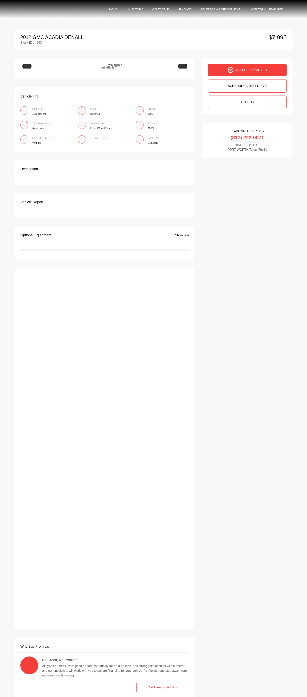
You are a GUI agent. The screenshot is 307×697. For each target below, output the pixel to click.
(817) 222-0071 (247, 137)
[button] (27, 66)
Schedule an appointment (220, 9)
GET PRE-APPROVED (247, 70)
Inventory (135, 9)
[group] (104, 66)
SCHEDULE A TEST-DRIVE (247, 86)
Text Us (247, 102)
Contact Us (161, 9)
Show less (182, 235)
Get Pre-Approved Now (162, 687)
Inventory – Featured (266, 9)
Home (113, 9)
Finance (185, 9)
